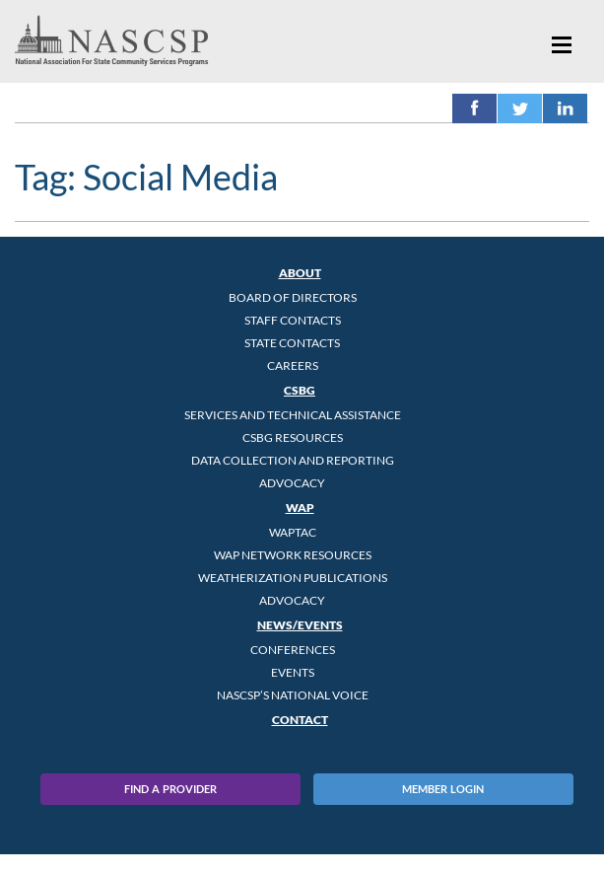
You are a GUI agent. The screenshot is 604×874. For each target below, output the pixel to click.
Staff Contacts (292, 320)
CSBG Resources (292, 437)
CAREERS (292, 365)
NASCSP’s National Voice (293, 695)
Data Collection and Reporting (292, 460)
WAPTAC (292, 532)
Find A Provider (170, 788)
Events (292, 672)
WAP (300, 507)
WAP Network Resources (292, 554)
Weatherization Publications (292, 577)
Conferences (292, 649)
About (300, 272)
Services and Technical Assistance (292, 414)
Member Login (443, 788)
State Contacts (292, 342)
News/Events (300, 625)
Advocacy (292, 482)
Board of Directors (293, 297)
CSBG (299, 390)
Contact (300, 719)
